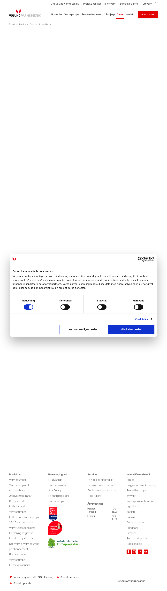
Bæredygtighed (129, 3)
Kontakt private (22, 581)
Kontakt (130, 14)
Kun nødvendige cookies (83, 329)
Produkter (56, 14)
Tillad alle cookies (131, 329)
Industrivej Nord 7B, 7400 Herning (33, 575)
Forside (22, 24)
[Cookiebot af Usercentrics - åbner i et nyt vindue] (140, 259)
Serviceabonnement (92, 14)
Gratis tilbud (148, 14)
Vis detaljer (141, 319)
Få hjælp (110, 14)
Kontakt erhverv (69, 575)
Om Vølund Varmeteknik (65, 3)
